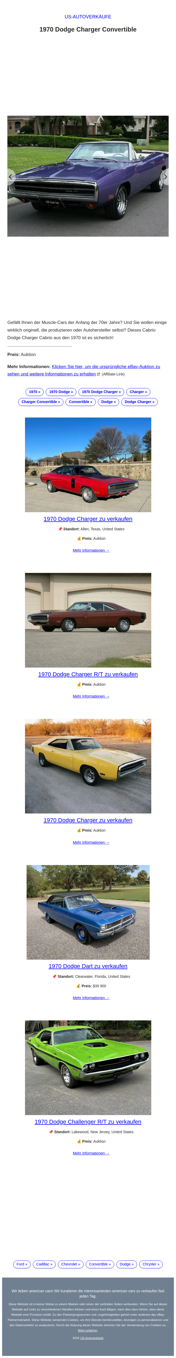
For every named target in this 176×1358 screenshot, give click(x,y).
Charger (137, 392)
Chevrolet (69, 1264)
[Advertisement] (88, 76)
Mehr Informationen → (91, 550)
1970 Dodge (59, 392)
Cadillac (42, 1264)
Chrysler (149, 1264)
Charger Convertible (39, 402)
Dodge (107, 402)
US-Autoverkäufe (88, 16)
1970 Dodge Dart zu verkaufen (88, 966)
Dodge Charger (138, 402)
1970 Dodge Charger (100, 392)
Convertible (79, 402)
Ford (20, 1264)
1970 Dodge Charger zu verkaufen (88, 519)
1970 (33, 392)
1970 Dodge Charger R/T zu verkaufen (88, 674)
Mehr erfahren (87, 1330)
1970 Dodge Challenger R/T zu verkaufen (88, 1121)
